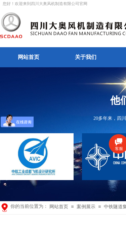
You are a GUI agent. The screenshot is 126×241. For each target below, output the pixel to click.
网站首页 (28, 57)
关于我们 (85, 57)
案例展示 (86, 206)
